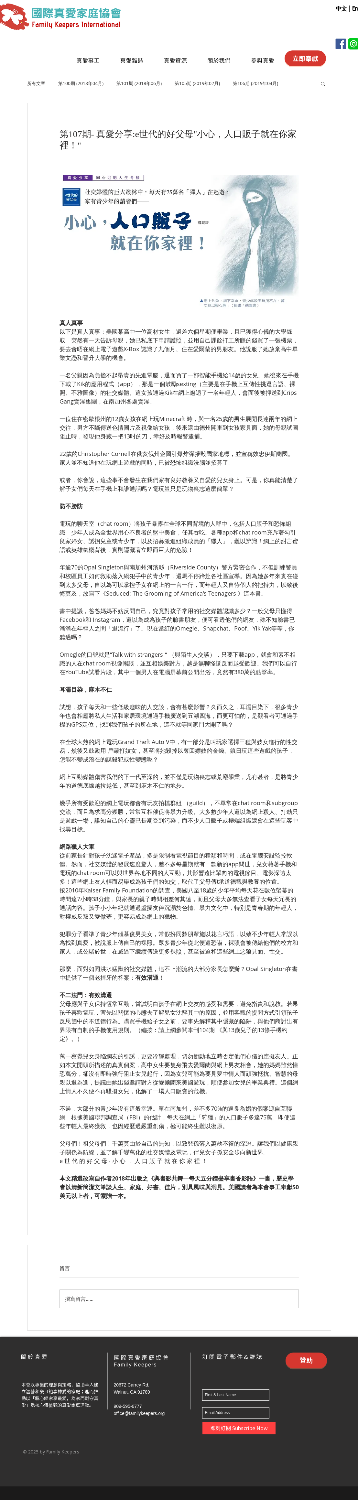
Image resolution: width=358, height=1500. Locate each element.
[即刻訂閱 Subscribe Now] (239, 1428)
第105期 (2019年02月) (197, 83)
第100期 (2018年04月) (80, 83)
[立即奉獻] (305, 58)
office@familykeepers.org (139, 1413)
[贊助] (306, 1360)
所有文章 (36, 83)
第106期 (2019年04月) (255, 83)
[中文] (341, 8)
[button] (323, 83)
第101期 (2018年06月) (139, 83)
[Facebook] (340, 43)
